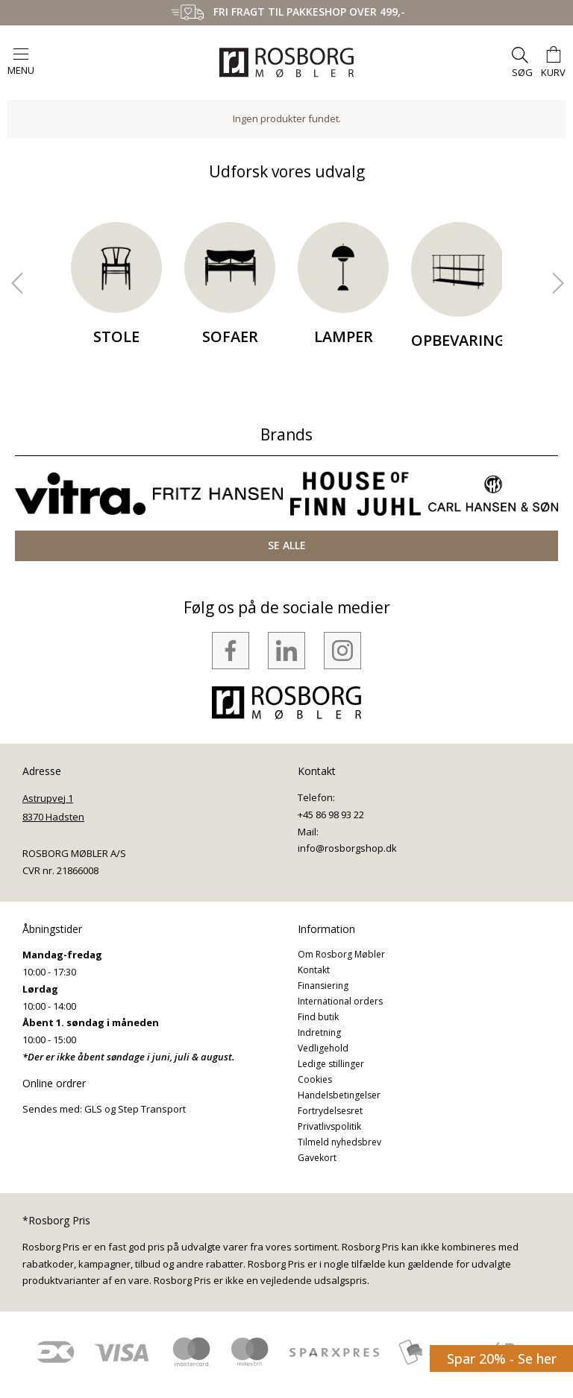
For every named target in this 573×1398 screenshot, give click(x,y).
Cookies (315, 1079)
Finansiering (323, 985)
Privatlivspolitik (329, 1126)
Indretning (319, 1032)
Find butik (318, 1016)
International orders (340, 1001)
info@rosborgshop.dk (347, 848)
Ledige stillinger (331, 1063)
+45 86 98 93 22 (331, 814)
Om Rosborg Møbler (341, 954)
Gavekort (317, 1157)
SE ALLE (287, 545)
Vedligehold (323, 1048)
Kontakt (314, 970)
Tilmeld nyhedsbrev (339, 1142)
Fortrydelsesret (330, 1110)
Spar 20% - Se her (502, 1358)
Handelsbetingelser (339, 1095)
